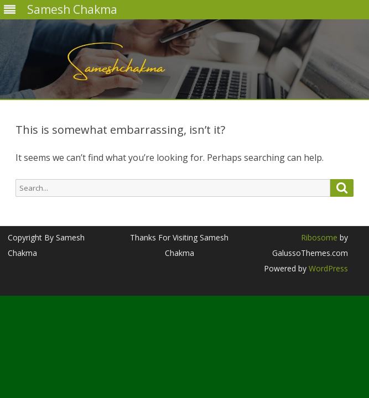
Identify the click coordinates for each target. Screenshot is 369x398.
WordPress (327, 268)
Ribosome (319, 237)
